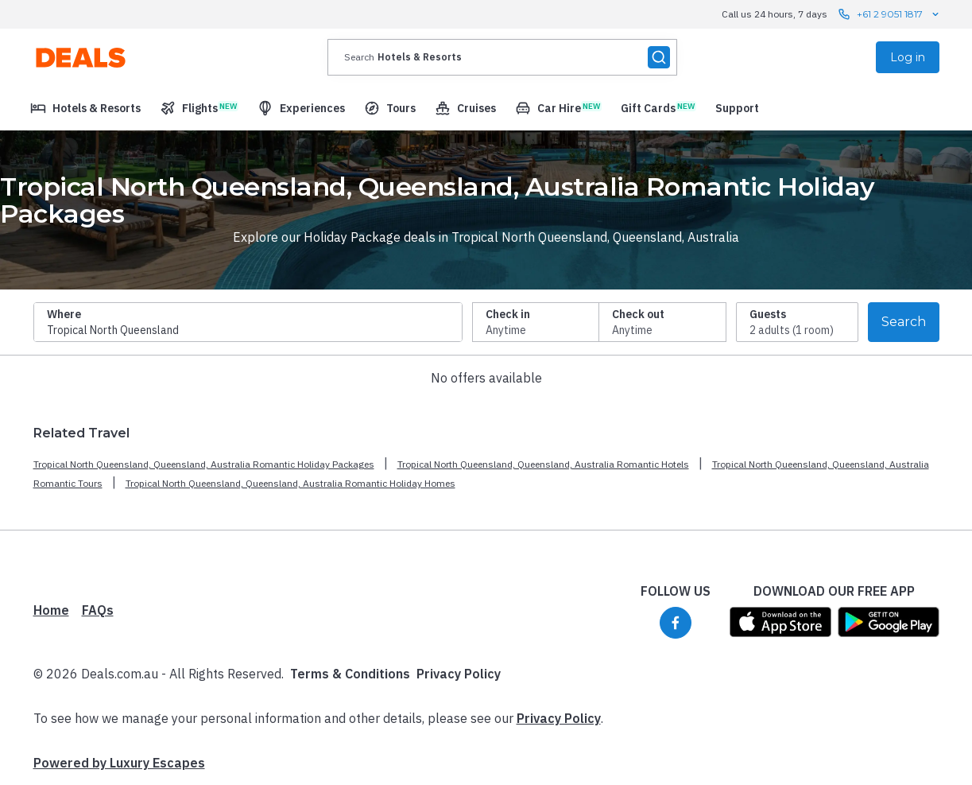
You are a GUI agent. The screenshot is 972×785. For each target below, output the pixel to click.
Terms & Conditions (350, 674)
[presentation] (502, 57)
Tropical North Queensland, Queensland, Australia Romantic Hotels (543, 464)
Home (51, 610)
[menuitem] (85, 108)
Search (903, 321)
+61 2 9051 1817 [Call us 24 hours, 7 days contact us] (890, 14)
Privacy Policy (458, 674)
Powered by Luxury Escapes (119, 763)
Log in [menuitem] (907, 57)
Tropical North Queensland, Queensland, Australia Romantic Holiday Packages (203, 464)
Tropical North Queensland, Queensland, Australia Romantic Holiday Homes (290, 483)
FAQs (98, 610)
